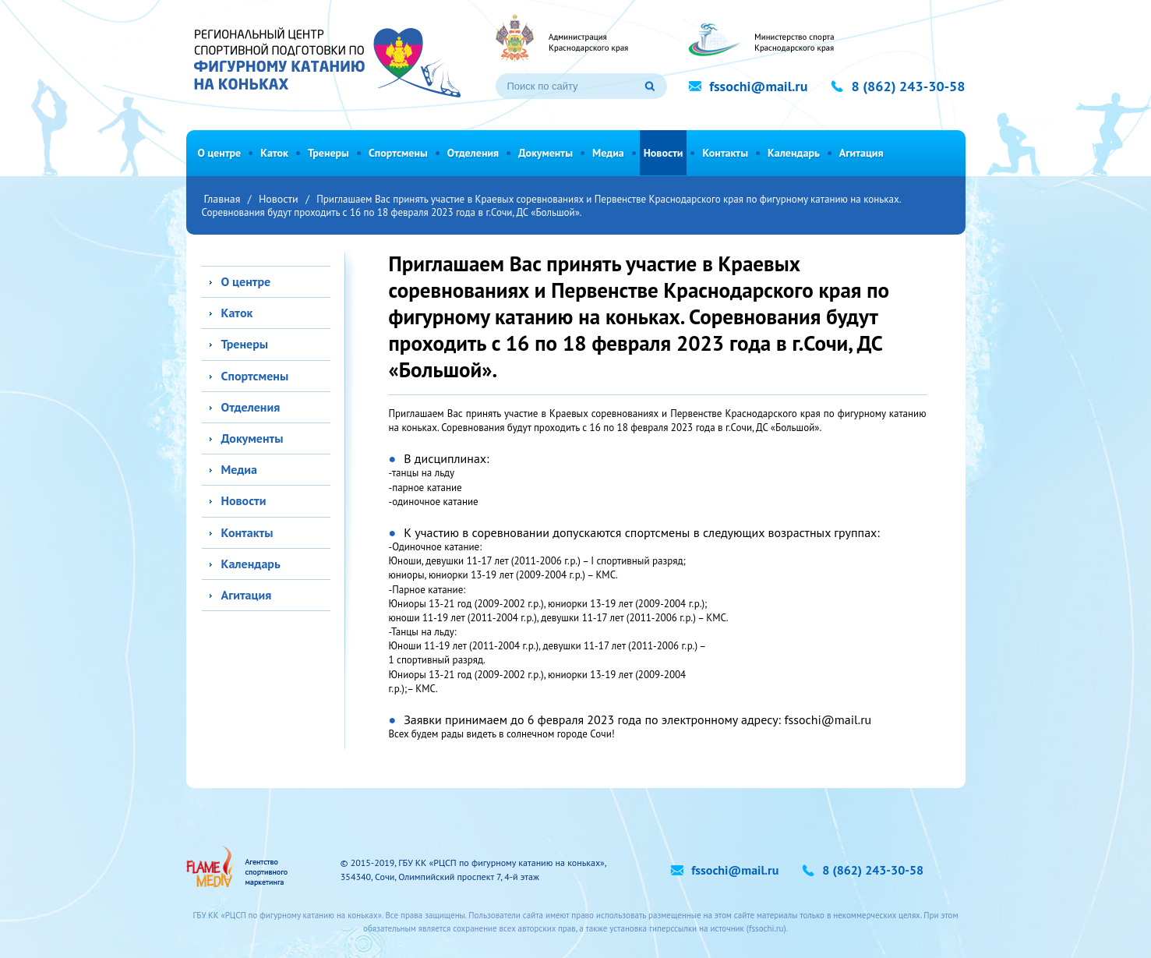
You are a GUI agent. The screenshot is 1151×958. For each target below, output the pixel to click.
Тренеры (328, 153)
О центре (220, 153)
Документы (545, 153)
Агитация (861, 153)
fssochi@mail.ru (827, 719)
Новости (663, 153)
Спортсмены (398, 153)
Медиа (608, 153)
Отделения (473, 153)
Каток (274, 153)
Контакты (725, 153)
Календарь (794, 153)
